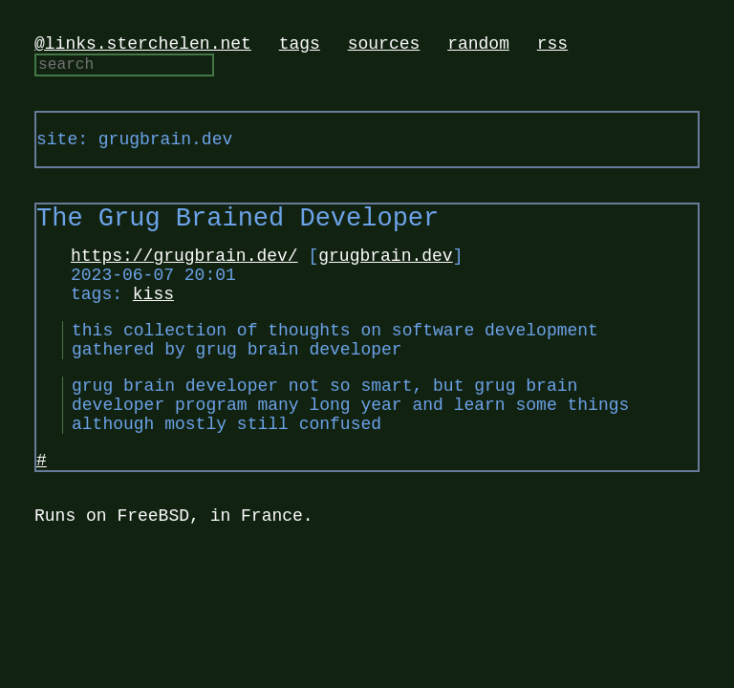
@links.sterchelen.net (142, 45)
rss (552, 45)
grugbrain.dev (385, 276)
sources (384, 45)
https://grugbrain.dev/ (184, 276)
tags (299, 45)
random (478, 45)
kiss (153, 322)
